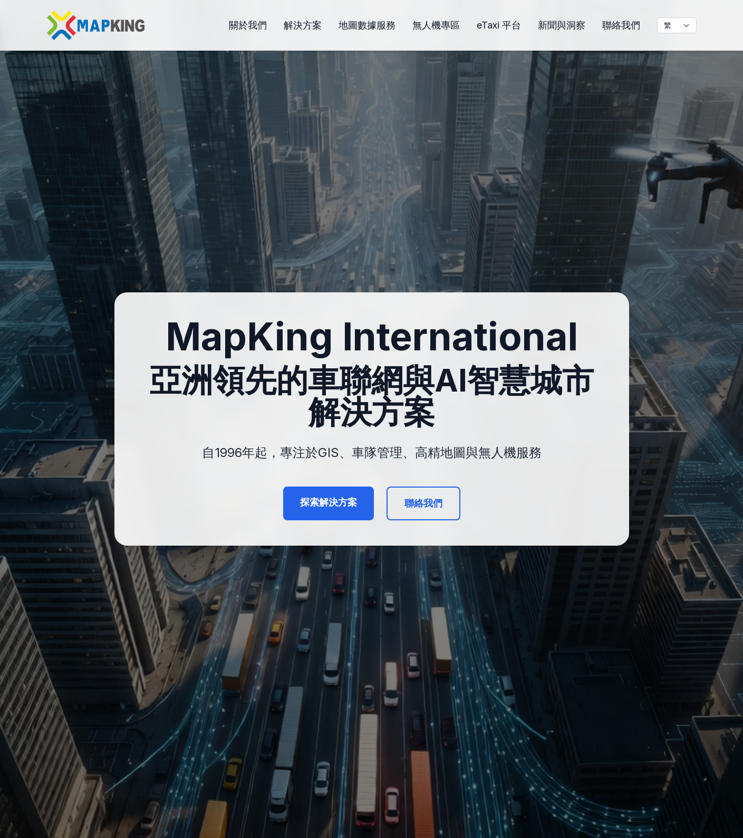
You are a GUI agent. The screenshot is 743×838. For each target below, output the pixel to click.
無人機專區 (436, 25)
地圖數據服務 (367, 25)
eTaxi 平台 (499, 25)
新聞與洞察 (561, 25)
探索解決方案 (328, 502)
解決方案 (303, 25)
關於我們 (248, 25)
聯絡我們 (621, 25)
